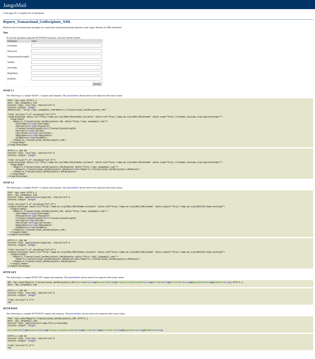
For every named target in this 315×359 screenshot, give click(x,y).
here (11, 13)
